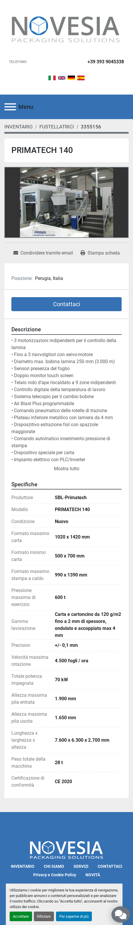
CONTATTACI (110, 866)
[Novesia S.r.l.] (66, 850)
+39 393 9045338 (106, 62)
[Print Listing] (100, 253)
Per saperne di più (74, 916)
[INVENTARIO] (18, 127)
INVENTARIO (22, 866)
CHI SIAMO (54, 866)
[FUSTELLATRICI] (56, 127)
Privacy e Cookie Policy (54, 874)
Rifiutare (44, 916)
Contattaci (66, 304)
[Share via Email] (43, 253)
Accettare (21, 916)
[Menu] (10, 106)
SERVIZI (81, 866)
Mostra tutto (66, 468)
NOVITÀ (92, 874)
